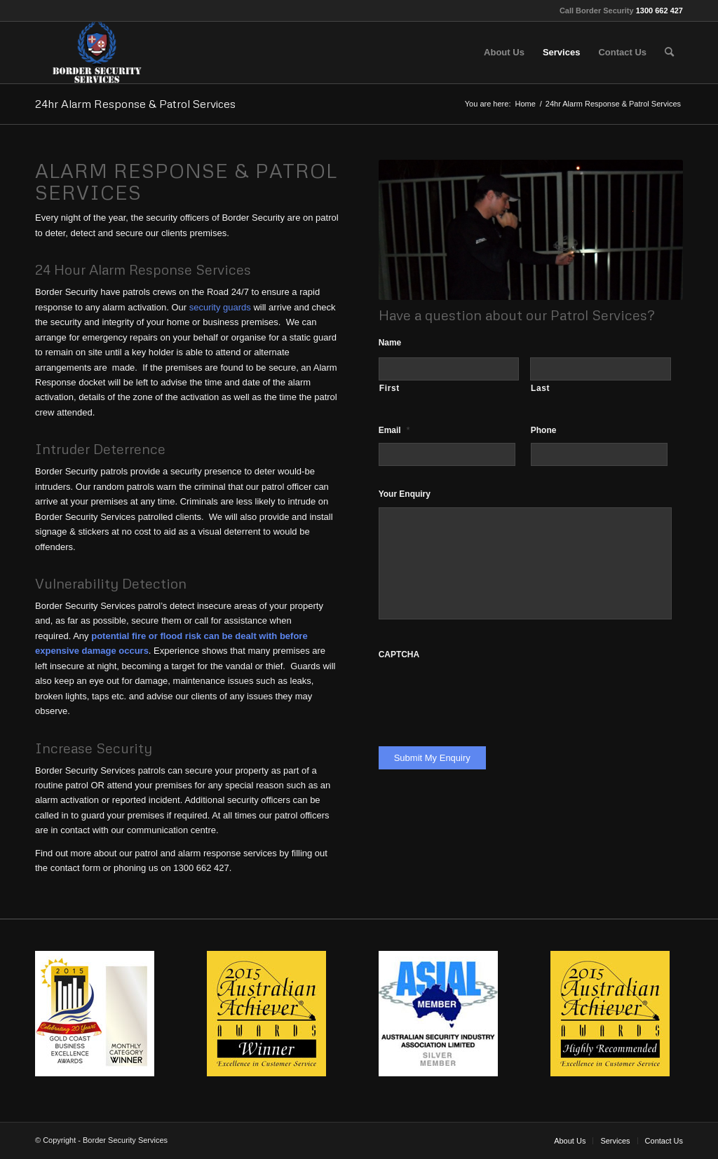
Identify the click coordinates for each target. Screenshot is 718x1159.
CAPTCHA (399, 654)
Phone (544, 430)
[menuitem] (504, 52)
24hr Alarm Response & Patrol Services (135, 104)
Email (394, 430)
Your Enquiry (405, 494)
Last (540, 388)
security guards (220, 307)
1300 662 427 (659, 10)
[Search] (669, 52)
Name (390, 343)
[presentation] (485, 694)
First (389, 388)
